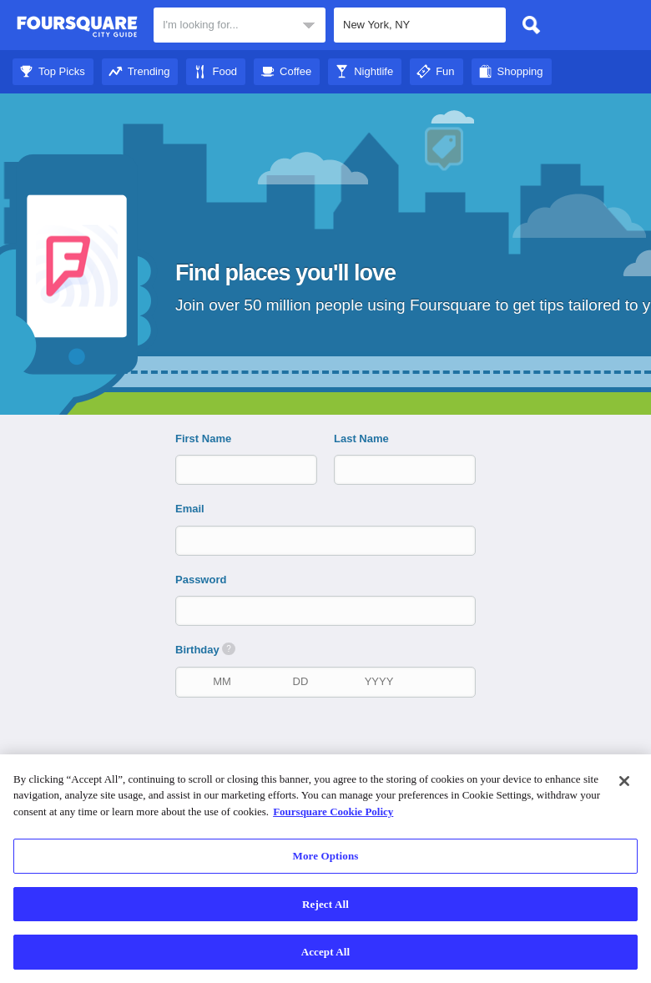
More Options (326, 855)
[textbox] (240, 25)
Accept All (326, 951)
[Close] (624, 781)
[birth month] (222, 681)
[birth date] (300, 681)
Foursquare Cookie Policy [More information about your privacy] (333, 811)
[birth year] (379, 681)
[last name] (390, 469)
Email (189, 508)
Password (200, 579)
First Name (203, 438)
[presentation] (334, 746)
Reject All (325, 904)
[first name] (232, 469)
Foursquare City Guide (77, 26)
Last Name (361, 438)
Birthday (205, 649)
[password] (327, 610)
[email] (327, 540)
